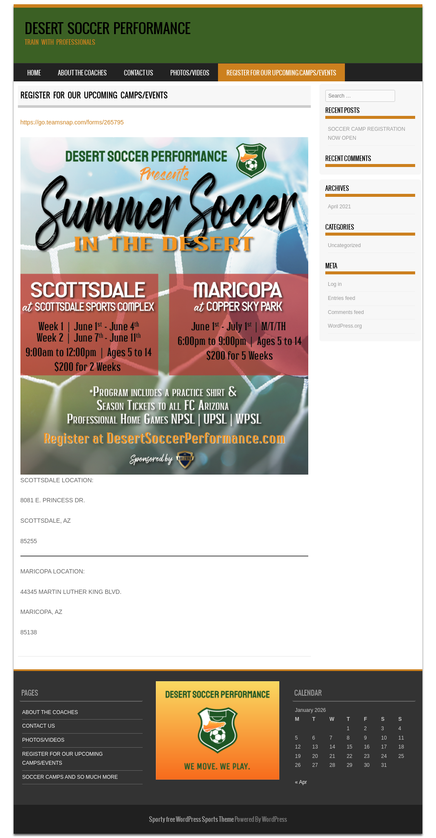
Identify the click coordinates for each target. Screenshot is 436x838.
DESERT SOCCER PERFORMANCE (107, 28)
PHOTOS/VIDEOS (189, 73)
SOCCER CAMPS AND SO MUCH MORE (70, 777)
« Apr (301, 782)
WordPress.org (345, 326)
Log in (335, 284)
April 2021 (339, 207)
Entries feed (341, 298)
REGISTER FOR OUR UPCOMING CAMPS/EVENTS (281, 73)
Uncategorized (344, 245)
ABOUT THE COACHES (82, 73)
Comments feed (346, 312)
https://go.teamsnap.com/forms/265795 (72, 122)
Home (34, 73)
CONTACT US (138, 73)
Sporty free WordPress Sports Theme (191, 819)
